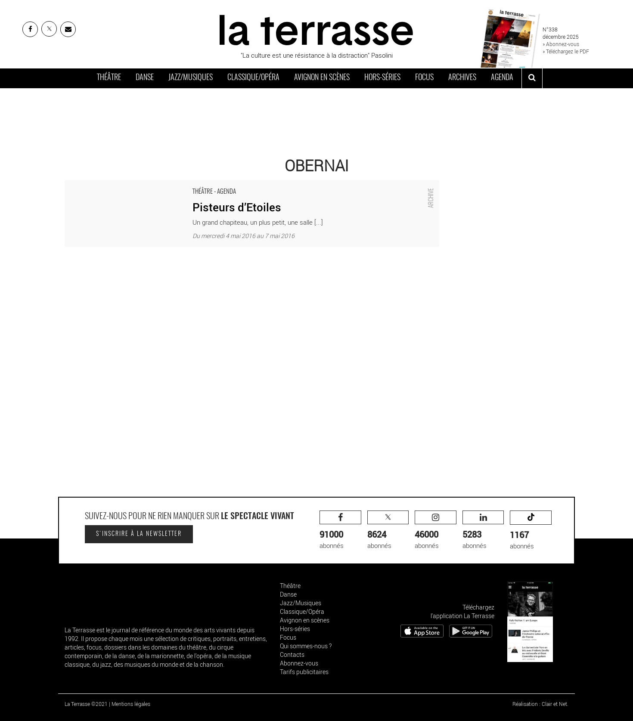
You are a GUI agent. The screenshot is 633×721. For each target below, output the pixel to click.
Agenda (502, 78)
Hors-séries (382, 78)
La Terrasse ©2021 (86, 703)
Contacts (292, 654)
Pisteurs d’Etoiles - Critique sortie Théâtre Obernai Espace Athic (154, 184)
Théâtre (109, 78)
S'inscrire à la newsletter (139, 534)
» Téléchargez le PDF (566, 51)
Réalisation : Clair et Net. (540, 703)
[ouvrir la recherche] (532, 78)
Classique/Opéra (253, 78)
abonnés (340, 530)
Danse (145, 78)
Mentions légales (131, 703)
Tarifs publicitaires (304, 672)
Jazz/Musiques (190, 78)
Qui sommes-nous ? (306, 646)
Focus (424, 78)
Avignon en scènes (322, 78)
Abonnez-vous (299, 663)
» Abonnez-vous (561, 43)
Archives (462, 78)
